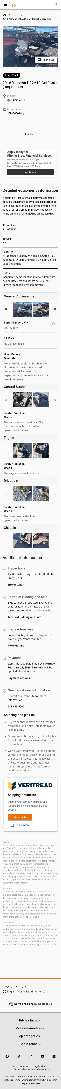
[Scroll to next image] (55, 309)
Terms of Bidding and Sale (24, 617)
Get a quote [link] (20, 817)
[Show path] (16, 15)
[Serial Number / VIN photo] (54, 324)
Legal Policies (40, 1066)
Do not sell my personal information (30, 1069)
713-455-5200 (16, 706)
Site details (15, 584)
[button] (30, 1020)
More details (16, 645)
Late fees (38, 667)
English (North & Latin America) (26, 991)
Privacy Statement (20, 1066)
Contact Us (45, 1003)
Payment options (19, 678)
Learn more (20, 825)
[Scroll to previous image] (6, 309)
